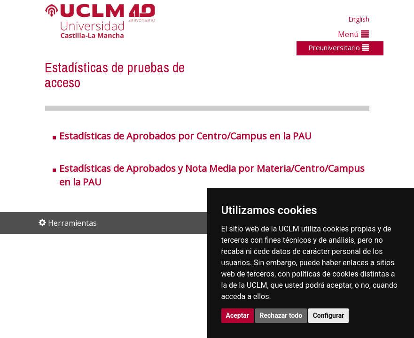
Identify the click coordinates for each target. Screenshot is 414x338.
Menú (353, 34)
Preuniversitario (338, 47)
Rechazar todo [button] (281, 315)
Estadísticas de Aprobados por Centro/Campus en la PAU (185, 136)
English (358, 19)
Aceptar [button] (238, 315)
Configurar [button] (328, 315)
